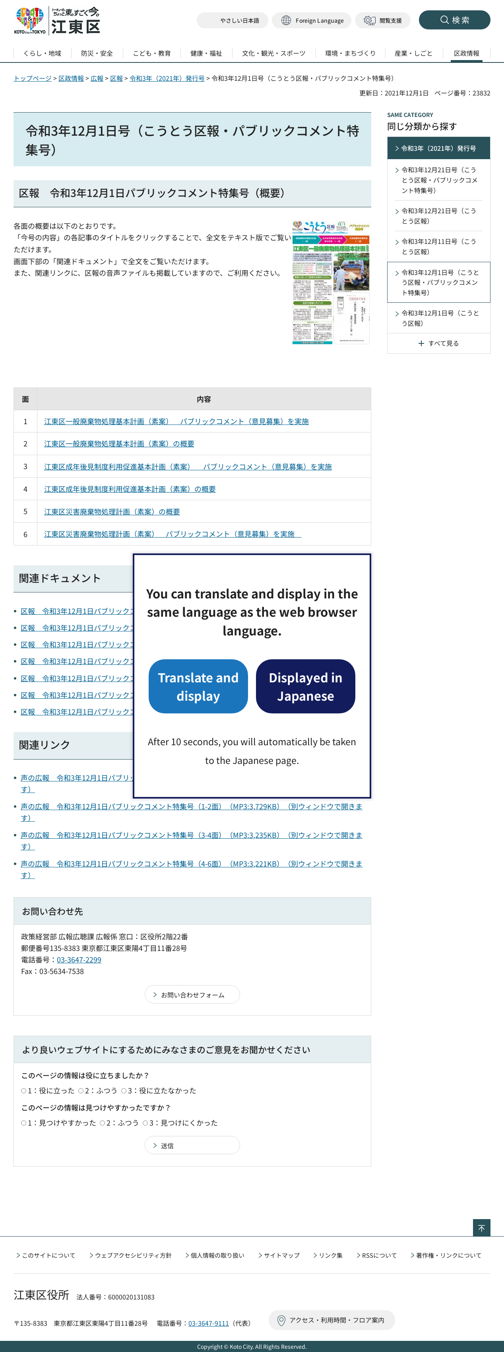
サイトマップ (282, 1255)
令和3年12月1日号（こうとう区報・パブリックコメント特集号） (440, 282)
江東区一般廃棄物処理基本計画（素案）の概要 (119, 443)
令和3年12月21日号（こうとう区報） (439, 216)
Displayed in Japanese (306, 686)
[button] (311, 20)
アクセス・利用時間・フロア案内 (336, 1320)
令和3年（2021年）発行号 (167, 78)
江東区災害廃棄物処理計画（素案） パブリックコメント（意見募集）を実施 (173, 533)
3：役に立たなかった (162, 1090)
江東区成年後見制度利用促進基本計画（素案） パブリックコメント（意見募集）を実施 (188, 466)
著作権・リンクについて (449, 1255)
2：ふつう (101, 1090)
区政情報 (71, 78)
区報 (116, 78)
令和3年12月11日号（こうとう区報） (439, 246)
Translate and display (198, 686)
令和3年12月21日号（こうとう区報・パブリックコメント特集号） (439, 180)
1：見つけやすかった (62, 1122)
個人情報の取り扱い (217, 1255)
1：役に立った (51, 1090)
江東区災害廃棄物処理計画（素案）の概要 (112, 511)
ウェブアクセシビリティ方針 (133, 1255)
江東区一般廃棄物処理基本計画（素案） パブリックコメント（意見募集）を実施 (176, 421)
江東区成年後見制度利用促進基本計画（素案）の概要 (130, 488)
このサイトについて (49, 1255)
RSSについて (379, 1255)
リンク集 (331, 1255)
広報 (97, 78)
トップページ (33, 78)
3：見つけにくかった (183, 1122)
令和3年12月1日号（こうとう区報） (440, 318)
